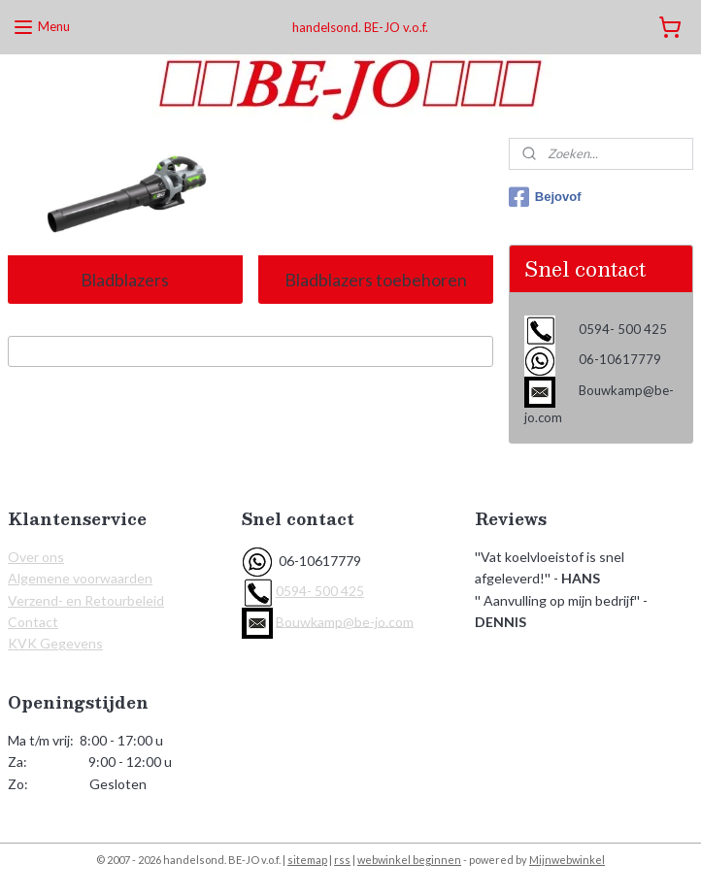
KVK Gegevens (55, 643)
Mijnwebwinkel (567, 859)
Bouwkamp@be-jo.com (345, 621)
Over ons (36, 556)
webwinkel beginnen (409, 859)
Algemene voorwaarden (80, 578)
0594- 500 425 (320, 590)
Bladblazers (125, 279)
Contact (33, 621)
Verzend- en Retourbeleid (86, 600)
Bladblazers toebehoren (375, 279)
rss (342, 859)
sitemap (307, 859)
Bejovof (545, 197)
